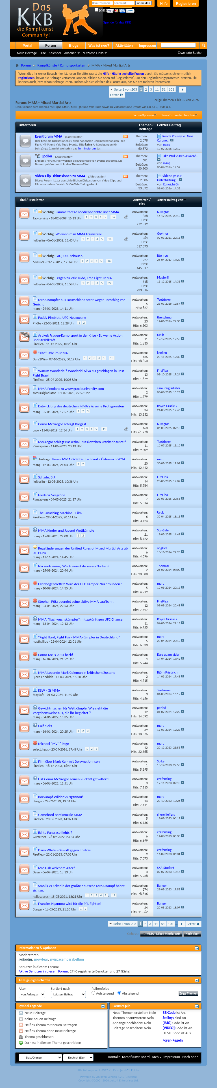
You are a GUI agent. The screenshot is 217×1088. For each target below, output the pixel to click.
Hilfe (164, 4)
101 (171, 89)
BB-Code (168, 1012)
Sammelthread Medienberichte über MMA (87, 212)
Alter (22, 988)
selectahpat (41, 749)
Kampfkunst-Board (136, 1057)
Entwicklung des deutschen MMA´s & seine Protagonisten (81, 406)
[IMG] (167, 1023)
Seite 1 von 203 (125, 89)
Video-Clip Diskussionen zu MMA (60, 176)
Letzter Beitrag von (172, 200)
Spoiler (47, 156)
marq (36, 309)
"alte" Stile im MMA (53, 353)
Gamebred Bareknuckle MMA (60, 815)
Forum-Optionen (143, 115)
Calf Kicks (45, 726)
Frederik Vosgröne (51, 495)
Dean (36, 872)
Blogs (73, 46)
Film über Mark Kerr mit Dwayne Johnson (69, 761)
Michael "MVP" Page (53, 743)
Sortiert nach (60, 988)
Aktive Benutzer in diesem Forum (43, 971)
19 (113, 895)
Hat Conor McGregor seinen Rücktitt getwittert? (73, 779)
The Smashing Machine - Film (60, 513)
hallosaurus (41, 897)
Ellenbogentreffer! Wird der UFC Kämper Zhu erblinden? (80, 584)
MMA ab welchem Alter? (56, 868)
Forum (50, 46)
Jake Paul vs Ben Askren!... (180, 156)
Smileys (168, 1018)
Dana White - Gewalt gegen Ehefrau (64, 850)
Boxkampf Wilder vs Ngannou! (60, 797)
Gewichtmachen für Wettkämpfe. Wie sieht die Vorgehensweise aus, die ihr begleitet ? (70, 710)
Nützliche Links (93, 53)
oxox (36, 430)
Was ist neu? (98, 46)
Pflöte (37, 323)
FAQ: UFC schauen (69, 256)
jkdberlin (39, 240)
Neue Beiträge (27, 53)
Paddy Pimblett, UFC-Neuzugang (62, 317)
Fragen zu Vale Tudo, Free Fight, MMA (83, 278)
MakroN (38, 262)
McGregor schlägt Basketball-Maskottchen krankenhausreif (82, 442)
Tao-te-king (40, 218)
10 (111, 358)
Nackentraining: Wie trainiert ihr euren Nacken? (73, 566)
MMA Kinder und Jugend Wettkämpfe (66, 530)
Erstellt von (36, 200)
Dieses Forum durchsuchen (178, 115)
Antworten (141, 200)
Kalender (55, 53)
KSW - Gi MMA (49, 690)
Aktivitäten (124, 46)
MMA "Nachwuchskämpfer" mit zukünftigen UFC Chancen (81, 619)
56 (113, 217)
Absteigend (128, 993)
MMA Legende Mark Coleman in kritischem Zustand (76, 672)
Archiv (156, 1057)
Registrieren (186, 4)
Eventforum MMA (48, 136)
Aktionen (70, 53)
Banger (37, 801)
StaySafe (38, 695)
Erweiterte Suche (189, 52)
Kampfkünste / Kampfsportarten (61, 65)
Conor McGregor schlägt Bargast (62, 424)
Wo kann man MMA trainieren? (78, 234)
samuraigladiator (44, 393)
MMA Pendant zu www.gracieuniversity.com (71, 388)
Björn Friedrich (43, 677)
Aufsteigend (103, 993)
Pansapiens (40, 446)
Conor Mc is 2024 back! (55, 655)
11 (157, 89)
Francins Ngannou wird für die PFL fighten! (69, 903)
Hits (142, 204)
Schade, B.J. (47, 477)
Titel (22, 200)
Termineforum (87, 148)
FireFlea (38, 344)
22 (110, 283)
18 (110, 239)
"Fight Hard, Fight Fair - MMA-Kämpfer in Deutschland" (79, 637)
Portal (27, 46)
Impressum (148, 46)
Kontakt (114, 1057)
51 (164, 89)
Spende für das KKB (117, 22)
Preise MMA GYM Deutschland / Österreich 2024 (88, 459)
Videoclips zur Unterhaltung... (169, 178)
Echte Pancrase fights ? (55, 832)
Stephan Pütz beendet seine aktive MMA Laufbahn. (76, 601)
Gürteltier (39, 837)
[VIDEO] (168, 1028)
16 (108, 261)
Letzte (116, 95)
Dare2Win (40, 359)
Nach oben (192, 934)
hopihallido (40, 642)
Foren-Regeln (172, 1040)
